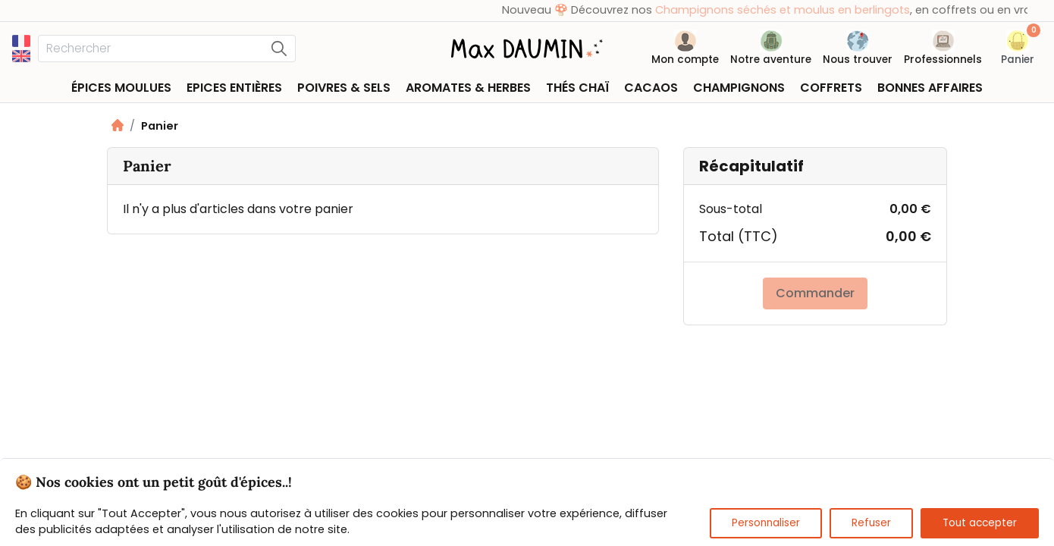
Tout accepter (980, 523)
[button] (1017, 50)
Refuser (871, 523)
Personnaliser (766, 523)
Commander (815, 293)
